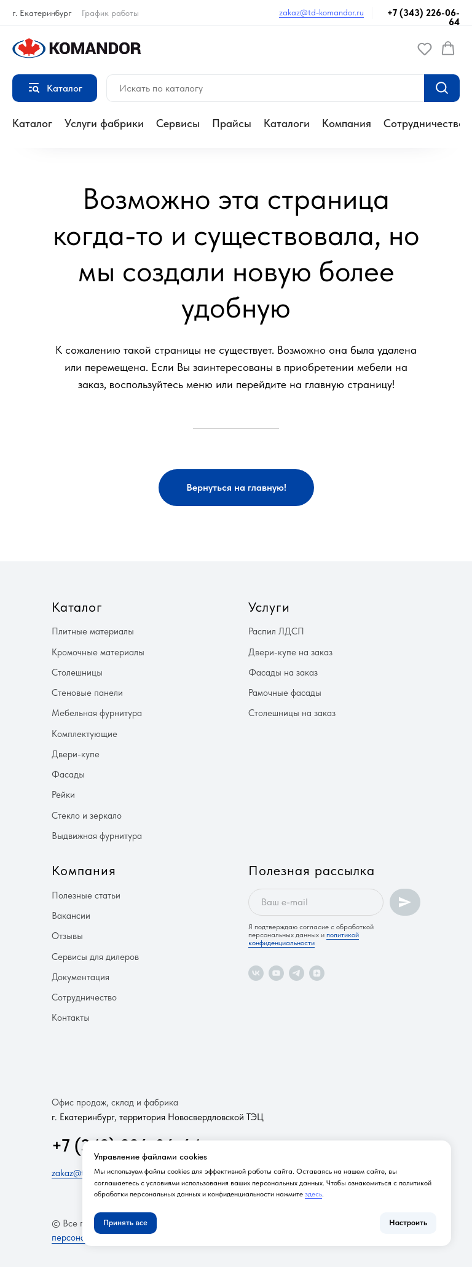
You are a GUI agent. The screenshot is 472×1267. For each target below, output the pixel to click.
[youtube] (276, 973)
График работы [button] (110, 13)
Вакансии (71, 915)
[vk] (256, 973)
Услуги (269, 607)
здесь (313, 1194)
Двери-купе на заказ (290, 652)
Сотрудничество (424, 123)
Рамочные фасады (284, 692)
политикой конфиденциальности (303, 938)
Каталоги (287, 123)
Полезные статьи (86, 895)
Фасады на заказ (283, 672)
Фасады (68, 774)
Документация (80, 977)
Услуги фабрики (104, 123)
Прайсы (231, 123)
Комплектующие (84, 733)
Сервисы (178, 123)
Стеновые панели (87, 692)
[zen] (316, 973)
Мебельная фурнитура (97, 713)
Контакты (71, 1017)
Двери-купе (76, 754)
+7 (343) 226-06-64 (423, 17)
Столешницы (77, 672)
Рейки (63, 794)
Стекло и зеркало (87, 815)
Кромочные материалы (98, 652)
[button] (424, 48)
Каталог (32, 123)
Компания (346, 123)
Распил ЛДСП (276, 631)
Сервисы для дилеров (95, 956)
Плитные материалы (93, 631)
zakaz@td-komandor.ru (321, 12)
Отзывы (67, 935)
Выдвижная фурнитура (97, 835)
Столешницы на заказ (292, 713)
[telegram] (296, 973)
